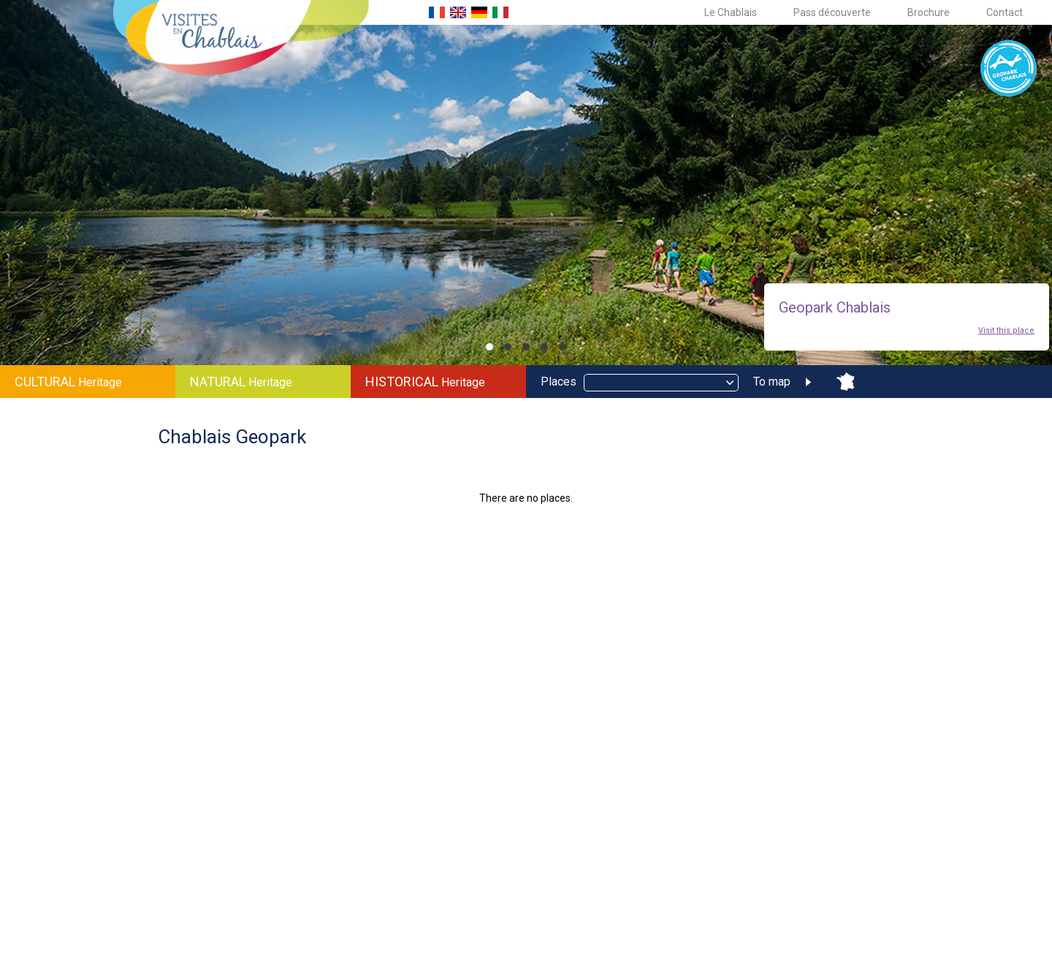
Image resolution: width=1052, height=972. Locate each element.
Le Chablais (730, 12)
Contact (1004, 12)
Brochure (928, 12)
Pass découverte (832, 12)
